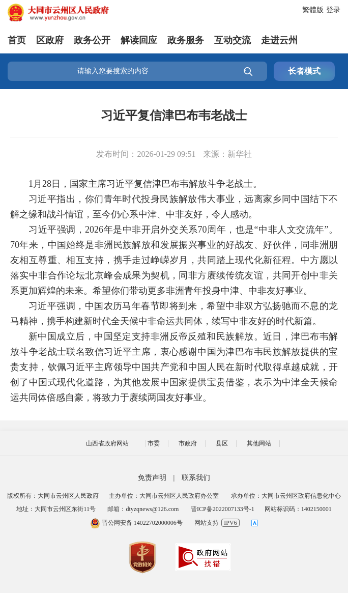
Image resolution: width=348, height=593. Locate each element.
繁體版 (313, 10)
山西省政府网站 (107, 443)
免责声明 (152, 478)
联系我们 (196, 478)
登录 (333, 10)
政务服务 (185, 40)
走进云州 (279, 40)
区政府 (50, 40)
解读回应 (139, 40)
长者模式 (304, 71)
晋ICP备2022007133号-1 (222, 509)
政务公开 (92, 40)
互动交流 (232, 40)
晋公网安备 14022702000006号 (136, 522)
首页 (17, 40)
